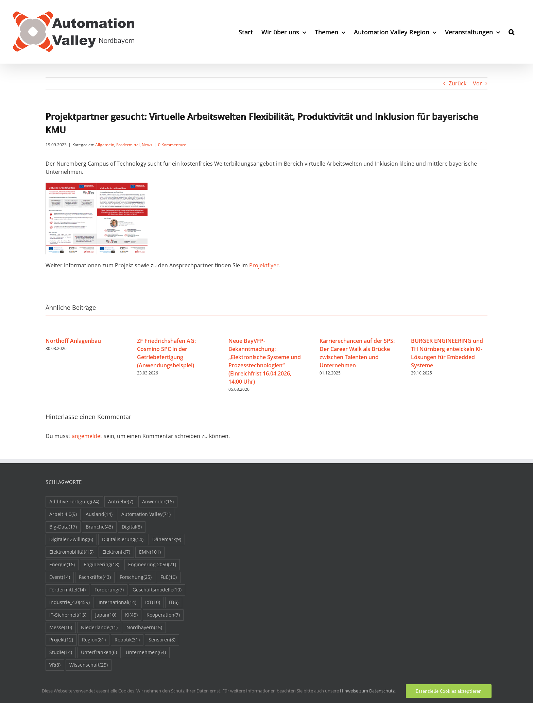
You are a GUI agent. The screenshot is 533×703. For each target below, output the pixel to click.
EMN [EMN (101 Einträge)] (150, 552)
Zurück (457, 83)
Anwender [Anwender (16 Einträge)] (158, 502)
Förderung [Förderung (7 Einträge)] (109, 590)
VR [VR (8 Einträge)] (55, 665)
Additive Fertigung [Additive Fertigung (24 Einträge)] (74, 502)
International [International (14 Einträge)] (117, 602)
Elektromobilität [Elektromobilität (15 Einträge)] (71, 552)
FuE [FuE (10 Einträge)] (168, 577)
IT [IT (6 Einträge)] (173, 602)
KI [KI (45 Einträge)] (131, 615)
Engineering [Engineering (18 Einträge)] (101, 564)
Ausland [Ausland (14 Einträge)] (99, 514)
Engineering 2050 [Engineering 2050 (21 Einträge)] (152, 564)
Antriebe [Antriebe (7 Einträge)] (120, 502)
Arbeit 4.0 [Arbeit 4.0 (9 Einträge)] (63, 514)
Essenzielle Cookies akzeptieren (449, 691)
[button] (511, 32)
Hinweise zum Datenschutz (367, 691)
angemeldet (87, 436)
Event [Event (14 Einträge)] (59, 577)
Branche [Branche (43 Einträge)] (99, 527)
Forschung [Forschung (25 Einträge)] (136, 577)
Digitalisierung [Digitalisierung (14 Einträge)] (122, 539)
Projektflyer (264, 265)
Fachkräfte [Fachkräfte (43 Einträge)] (95, 577)
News (147, 145)
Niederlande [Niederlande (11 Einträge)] (99, 627)
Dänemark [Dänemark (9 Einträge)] (166, 539)
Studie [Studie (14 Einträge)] (60, 652)
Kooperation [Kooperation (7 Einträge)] (163, 615)
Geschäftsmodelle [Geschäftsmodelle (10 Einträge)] (157, 590)
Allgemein (104, 145)
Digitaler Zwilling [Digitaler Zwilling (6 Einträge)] (71, 539)
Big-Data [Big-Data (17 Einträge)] (63, 527)
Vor (477, 83)
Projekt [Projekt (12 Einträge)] (61, 640)
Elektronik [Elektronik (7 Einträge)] (116, 552)
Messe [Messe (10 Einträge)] (60, 627)
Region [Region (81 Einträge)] (94, 640)
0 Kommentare (172, 145)
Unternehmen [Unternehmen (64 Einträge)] (146, 652)
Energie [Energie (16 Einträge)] (62, 564)
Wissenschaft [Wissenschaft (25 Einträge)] (88, 665)
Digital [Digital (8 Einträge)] (132, 527)
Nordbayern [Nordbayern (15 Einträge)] (144, 627)
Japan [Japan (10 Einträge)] (105, 615)
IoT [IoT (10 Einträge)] (152, 602)
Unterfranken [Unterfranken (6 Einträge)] (99, 652)
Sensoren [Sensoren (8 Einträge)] (162, 640)
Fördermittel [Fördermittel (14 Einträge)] (67, 590)
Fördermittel (128, 145)
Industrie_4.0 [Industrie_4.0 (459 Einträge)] (69, 602)
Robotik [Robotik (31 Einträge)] (127, 640)
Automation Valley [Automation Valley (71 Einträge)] (146, 514)
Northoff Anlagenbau (73, 341)
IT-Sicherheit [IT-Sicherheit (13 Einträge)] (67, 615)
